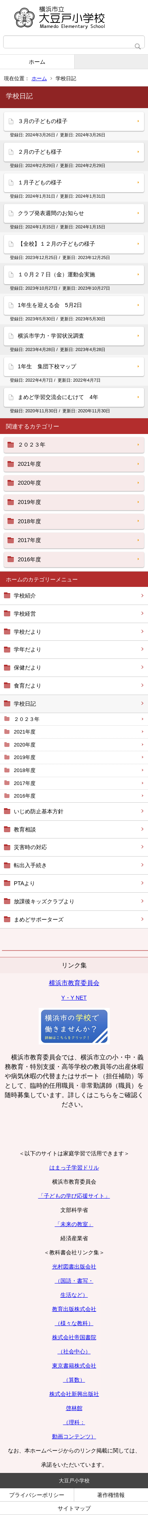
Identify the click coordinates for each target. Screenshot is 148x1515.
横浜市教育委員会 (74, 983)
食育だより (27, 685)
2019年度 (25, 757)
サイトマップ (74, 1508)
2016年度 (25, 796)
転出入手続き (30, 865)
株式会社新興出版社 (74, 1394)
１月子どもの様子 (40, 182)
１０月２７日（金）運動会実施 (56, 274)
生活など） (74, 1295)
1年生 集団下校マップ (47, 366)
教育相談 (25, 829)
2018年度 (25, 770)
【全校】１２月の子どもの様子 (56, 244)
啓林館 (74, 1408)
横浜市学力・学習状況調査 (51, 336)
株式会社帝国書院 (74, 1337)
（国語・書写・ (74, 1281)
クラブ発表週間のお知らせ (51, 213)
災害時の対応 (30, 847)
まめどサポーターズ (39, 919)
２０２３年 (26, 719)
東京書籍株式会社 (74, 1365)
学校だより (27, 632)
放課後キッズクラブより (44, 901)
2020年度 (25, 745)
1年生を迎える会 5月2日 (50, 305)
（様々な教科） (74, 1323)
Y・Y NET (73, 998)
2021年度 (25, 732)
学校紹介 (25, 595)
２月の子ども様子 (40, 152)
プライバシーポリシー (36, 1495)
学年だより (27, 649)
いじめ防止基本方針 (39, 811)
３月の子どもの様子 (42, 121)
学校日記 (25, 704)
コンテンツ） (79, 1436)
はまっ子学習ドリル (74, 1167)
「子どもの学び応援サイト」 (74, 1196)
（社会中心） (74, 1351)
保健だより (27, 667)
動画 (57, 1436)
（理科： (74, 1422)
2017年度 (25, 783)
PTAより (24, 883)
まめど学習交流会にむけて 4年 (58, 397)
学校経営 (25, 613)
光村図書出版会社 (74, 1266)
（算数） (74, 1380)
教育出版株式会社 (74, 1309)
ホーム (37, 62)
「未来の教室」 (74, 1224)
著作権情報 (111, 1495)
